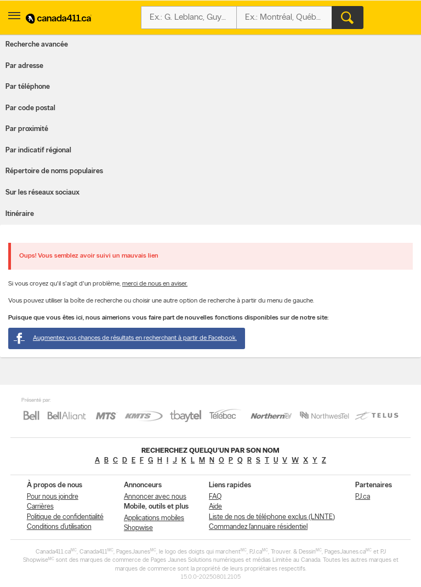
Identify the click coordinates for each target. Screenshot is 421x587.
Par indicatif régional (38, 150)
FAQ (215, 496)
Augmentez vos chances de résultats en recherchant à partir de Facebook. (125, 338)
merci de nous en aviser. (154, 284)
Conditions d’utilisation (59, 527)
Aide (215, 506)
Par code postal (30, 108)
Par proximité (26, 129)
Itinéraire (19, 214)
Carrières (40, 506)
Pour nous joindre (52, 496)
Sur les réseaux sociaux (42, 192)
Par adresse (24, 66)
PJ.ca (362, 496)
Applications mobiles (154, 518)
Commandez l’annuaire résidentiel (258, 527)
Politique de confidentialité (65, 517)
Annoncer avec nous (155, 496)
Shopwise (138, 528)
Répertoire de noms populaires (54, 171)
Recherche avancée (36, 44)
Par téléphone (27, 86)
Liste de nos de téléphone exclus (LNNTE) (272, 517)
